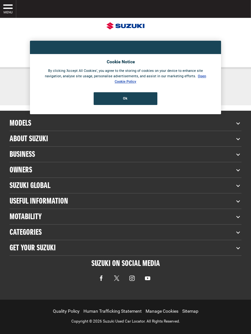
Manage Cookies (162, 311)
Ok (125, 98)
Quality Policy (66, 311)
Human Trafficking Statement (112, 311)
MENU (8, 8)
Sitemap (190, 311)
